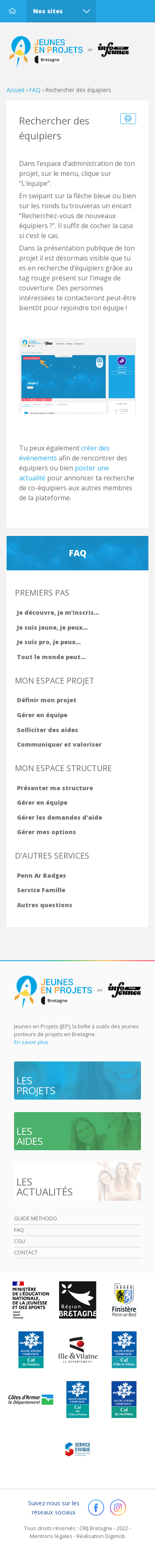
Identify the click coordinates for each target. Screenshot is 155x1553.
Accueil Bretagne (73, 52)
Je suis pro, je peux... (49, 642)
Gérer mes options (46, 832)
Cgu (19, 1241)
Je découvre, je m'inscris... (58, 612)
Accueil (12, 11)
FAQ (35, 90)
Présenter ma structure (55, 788)
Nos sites (48, 11)
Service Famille (41, 890)
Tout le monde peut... (51, 657)
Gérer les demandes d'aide (59, 817)
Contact (26, 1252)
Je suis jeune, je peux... (52, 627)
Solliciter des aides (47, 730)
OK (37, 1531)
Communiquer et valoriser (59, 744)
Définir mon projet (46, 700)
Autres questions (44, 905)
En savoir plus (31, 1042)
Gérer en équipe (42, 715)
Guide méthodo (35, 1218)
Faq (19, 1230)
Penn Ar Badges (41, 875)
